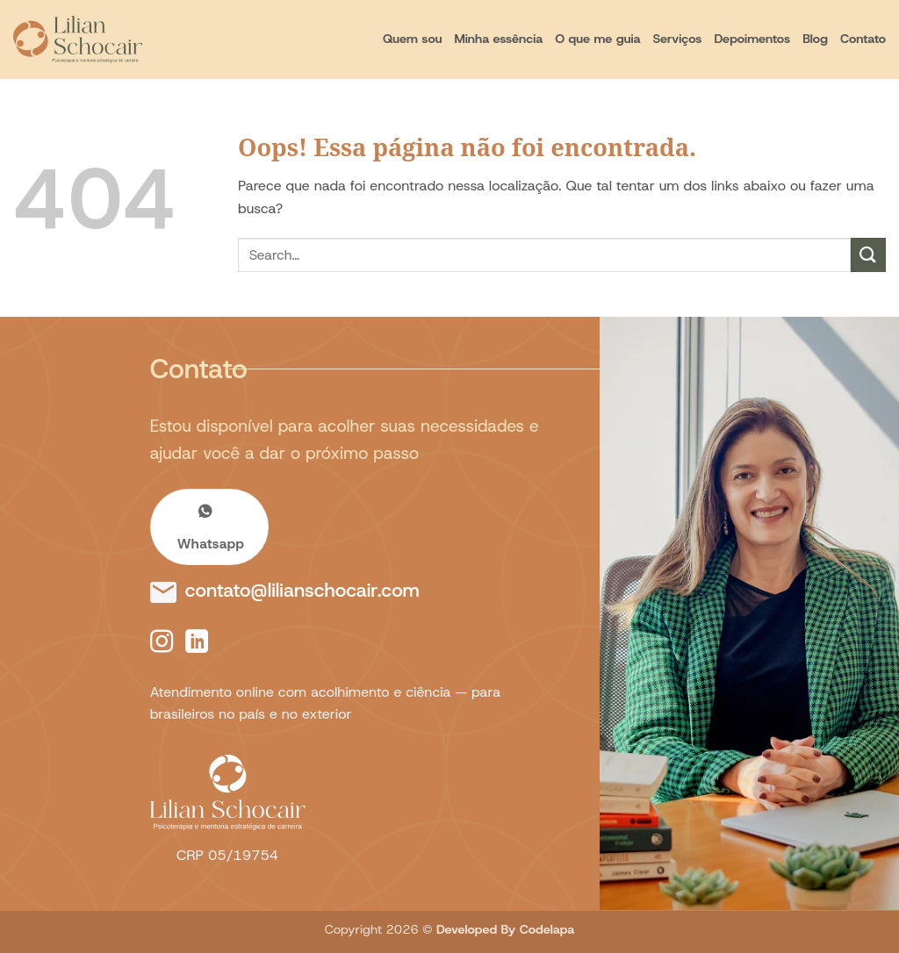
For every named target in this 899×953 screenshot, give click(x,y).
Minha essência (498, 38)
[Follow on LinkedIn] (196, 643)
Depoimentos (752, 38)
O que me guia (597, 38)
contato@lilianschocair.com (302, 590)
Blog (815, 38)
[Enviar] (868, 255)
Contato (863, 38)
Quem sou (412, 38)
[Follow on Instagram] (161, 643)
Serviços (677, 38)
